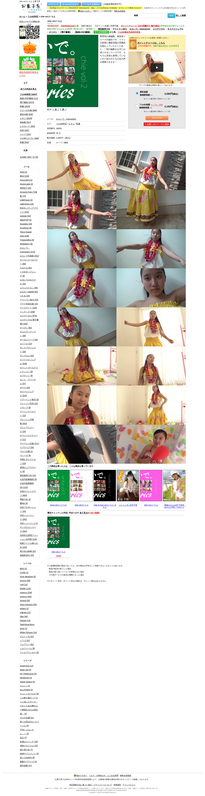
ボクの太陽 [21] (27, 718)
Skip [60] (24, 616)
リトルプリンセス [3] (29, 652)
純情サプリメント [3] (29, 754)
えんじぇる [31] (27, 636)
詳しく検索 (181, 15)
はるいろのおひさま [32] (28, 282)
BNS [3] (23, 568)
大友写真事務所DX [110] (27, 485)
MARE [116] (25, 588)
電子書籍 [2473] (27, 102)
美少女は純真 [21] (28, 551)
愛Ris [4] (24, 503)
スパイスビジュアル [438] (28, 362)
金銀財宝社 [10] (27, 555)
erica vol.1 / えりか (58, 505)
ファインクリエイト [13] (28, 413)
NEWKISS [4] (26, 678)
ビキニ (72, 124)
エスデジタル (159, 29)
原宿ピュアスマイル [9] (28, 469)
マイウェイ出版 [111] (29, 443)
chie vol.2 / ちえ (59, 552)
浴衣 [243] (24, 130)
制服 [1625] (25, 106)
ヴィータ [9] (25, 455)
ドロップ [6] (25, 407)
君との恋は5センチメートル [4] (29, 724)
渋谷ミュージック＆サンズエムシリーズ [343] (29, 527)
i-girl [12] (24, 584)
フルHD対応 (32, 16)
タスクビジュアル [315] (27, 393)
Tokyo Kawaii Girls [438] (26, 234)
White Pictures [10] (28, 632)
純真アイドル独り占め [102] (29, 545)
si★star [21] (25, 612)
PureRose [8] (26, 228)
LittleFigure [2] (26, 200)
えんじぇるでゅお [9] (29, 694)
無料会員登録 (119, 11)
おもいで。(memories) (140, 29)
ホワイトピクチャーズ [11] (29, 437)
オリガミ (53, 32)
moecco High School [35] (26, 598)
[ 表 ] (56, 109)
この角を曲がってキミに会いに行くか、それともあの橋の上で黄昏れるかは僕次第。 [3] (29, 706)
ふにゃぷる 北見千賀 (128, 505)
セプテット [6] (26, 375)
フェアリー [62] (27, 644)
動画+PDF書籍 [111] (29, 98)
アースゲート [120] (28, 308)
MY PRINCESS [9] (28, 674)
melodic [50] (25, 216)
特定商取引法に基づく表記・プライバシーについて (90, 785)
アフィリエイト (129, 785)
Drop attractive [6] (28, 576)
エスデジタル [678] (28, 316)
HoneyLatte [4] (26, 184)
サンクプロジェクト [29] (28, 350)
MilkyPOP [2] (25, 220)
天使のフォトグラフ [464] (28, 493)
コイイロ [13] (26, 344)
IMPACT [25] (25, 188)
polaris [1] (24, 608)
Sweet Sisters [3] (27, 682)
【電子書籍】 (65, 32)
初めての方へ (84, 11)
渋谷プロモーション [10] (28, 509)
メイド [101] (25, 134)
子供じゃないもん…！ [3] (27, 732)
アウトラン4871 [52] (29, 300)
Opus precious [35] (28, 604)
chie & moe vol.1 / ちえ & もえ (105, 506)
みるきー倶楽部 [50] (29, 292)
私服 (78, 124)
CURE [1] (24, 572)
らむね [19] (25, 296)
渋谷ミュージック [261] (27, 517)
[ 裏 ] (63, 109)
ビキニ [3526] (26, 118)
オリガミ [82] (26, 328)
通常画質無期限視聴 (146, 93)
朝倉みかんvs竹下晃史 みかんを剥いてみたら (175, 506)
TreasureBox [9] (27, 240)
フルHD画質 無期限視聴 (151, 106)
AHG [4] (23, 172)
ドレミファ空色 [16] (29, 403)
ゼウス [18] (25, 387)
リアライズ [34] (27, 447)
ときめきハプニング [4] (28, 274)
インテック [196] (27, 312)
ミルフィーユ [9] (27, 648)
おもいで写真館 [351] (29, 256)
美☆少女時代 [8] (27, 758)
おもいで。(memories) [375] (27, 250)
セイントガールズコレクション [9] (29, 369)
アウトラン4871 (120, 29)
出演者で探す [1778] (29, 157)
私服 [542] (24, 142)
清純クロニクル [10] (29, 746)
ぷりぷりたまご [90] (29, 288)
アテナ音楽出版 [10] (29, 304)
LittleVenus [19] (27, 204)
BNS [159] (24, 176)
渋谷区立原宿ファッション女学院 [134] (29, 537)
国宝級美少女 (104, 29)
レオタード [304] (27, 126)
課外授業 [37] (26, 765)
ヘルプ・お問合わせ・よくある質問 (103, 775)
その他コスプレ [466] (29, 138)
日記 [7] (23, 738)
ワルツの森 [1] (26, 451)
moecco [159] (26, 592)
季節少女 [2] (25, 499)
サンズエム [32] (27, 356)
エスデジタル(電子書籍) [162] (29, 322)
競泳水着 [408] (26, 114)
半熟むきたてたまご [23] (28, 461)
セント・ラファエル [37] (28, 381)
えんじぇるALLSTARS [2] (26, 688)
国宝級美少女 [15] (28, 475)
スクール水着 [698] (28, 110)
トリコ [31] (25, 640)
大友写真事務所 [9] (28, 479)
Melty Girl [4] (25, 670)
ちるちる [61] (26, 268)
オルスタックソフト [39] (28, 334)
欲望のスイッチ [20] (29, 742)
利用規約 (117, 785)
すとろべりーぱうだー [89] (29, 262)
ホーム (22, 16)
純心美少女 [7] (26, 750)
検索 (136, 15)
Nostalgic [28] (26, 224)
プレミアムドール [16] (27, 429)
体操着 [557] (25, 122)
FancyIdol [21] (26, 180)
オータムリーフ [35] (29, 340)
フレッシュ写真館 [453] (27, 421)
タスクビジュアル (175, 29)
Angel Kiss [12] (26, 666)
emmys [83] (25, 580)
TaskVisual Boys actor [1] (27, 626)
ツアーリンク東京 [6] (29, 399)
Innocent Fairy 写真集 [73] (28, 194)
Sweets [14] (25, 620)
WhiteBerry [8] (26, 244)
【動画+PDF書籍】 (82, 32)
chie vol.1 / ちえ (151, 505)
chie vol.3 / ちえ (82, 505)
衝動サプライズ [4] (28, 762)
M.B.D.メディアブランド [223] (29, 210)
